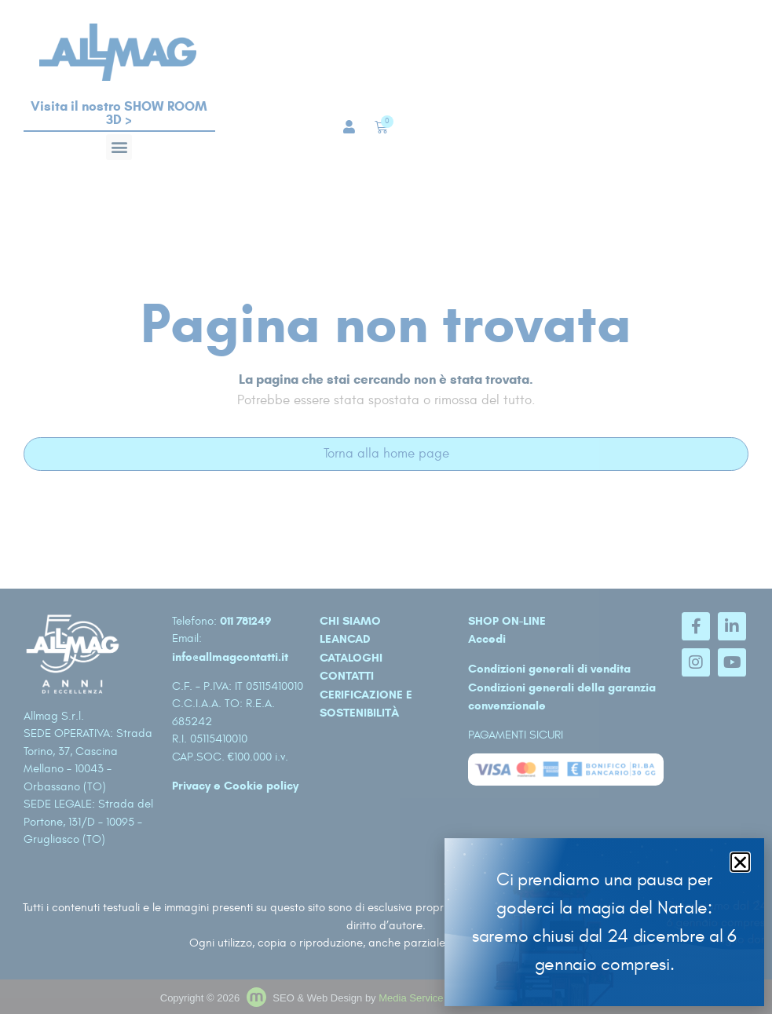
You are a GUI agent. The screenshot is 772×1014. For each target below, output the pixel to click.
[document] (386, 507)
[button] (740, 862)
